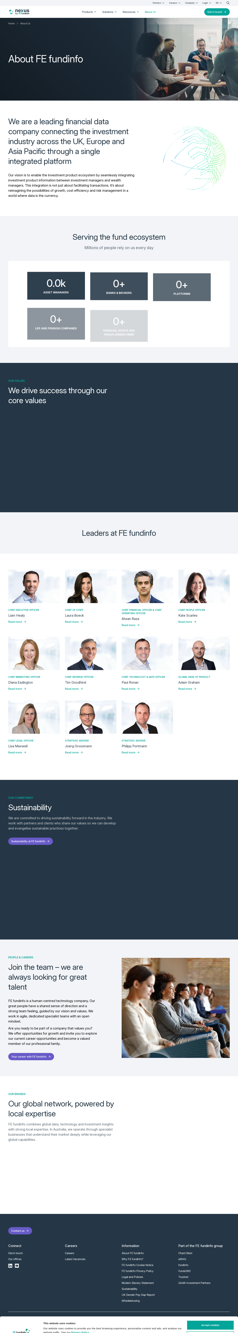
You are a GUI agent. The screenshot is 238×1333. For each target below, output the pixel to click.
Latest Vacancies (75, 1259)
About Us (25, 23)
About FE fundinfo (133, 1253)
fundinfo (183, 1265)
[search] (228, 3)
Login (207, 2)
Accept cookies (210, 1310)
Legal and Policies (132, 1277)
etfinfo (182, 1259)
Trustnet (183, 1277)
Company (191, 2)
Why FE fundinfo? (132, 1259)
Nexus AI (150, 12)
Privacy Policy (80, 1317)
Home (11, 23)
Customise (210, 1320)
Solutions (109, 12)
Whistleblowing (131, 1300)
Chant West (185, 1253)
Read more (17, 621)
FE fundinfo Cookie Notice (137, 1265)
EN (219, 2)
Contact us (20, 1230)
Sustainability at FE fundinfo (30, 841)
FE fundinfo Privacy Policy (138, 1271)
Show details (51, 1326)
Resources (131, 12)
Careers (175, 2)
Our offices (14, 1259)
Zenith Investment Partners (194, 1283)
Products (89, 12)
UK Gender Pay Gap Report (138, 1294)
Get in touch (217, 12)
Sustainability (129, 1288)
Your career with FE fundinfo (31, 1056)
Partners (159, 2)
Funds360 (184, 1271)
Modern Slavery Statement (138, 1283)
